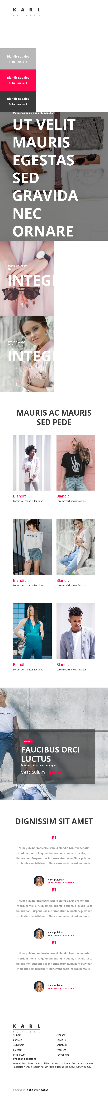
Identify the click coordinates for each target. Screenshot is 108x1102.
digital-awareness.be (37, 1089)
